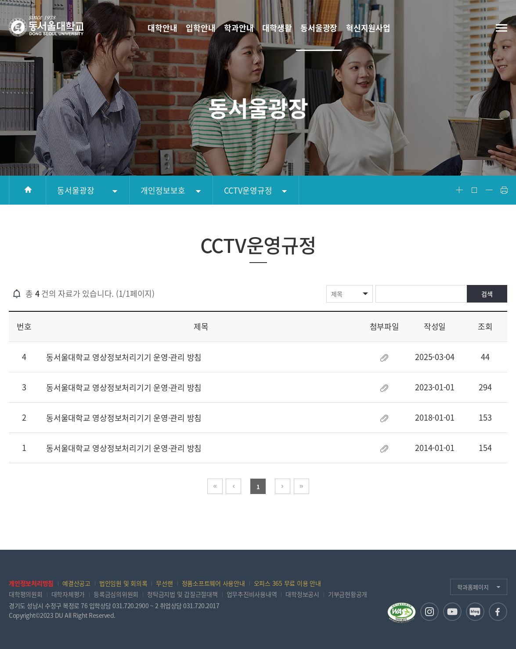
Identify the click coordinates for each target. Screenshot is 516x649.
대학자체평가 (68, 594)
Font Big (459, 190)
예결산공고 (76, 583)
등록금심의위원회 (116, 594)
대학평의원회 (26, 594)
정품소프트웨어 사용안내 (213, 583)
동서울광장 (75, 190)
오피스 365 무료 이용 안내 (287, 583)
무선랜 (164, 583)
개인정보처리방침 (31, 583)
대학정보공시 (302, 594)
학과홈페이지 (473, 587)
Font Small (489, 190)
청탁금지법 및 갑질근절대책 (182, 594)
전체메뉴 (501, 28)
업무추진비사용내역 (252, 594)
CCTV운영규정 (248, 190)
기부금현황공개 (347, 594)
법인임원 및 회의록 (123, 583)
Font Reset (474, 190)
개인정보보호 (163, 190)
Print (504, 190)
